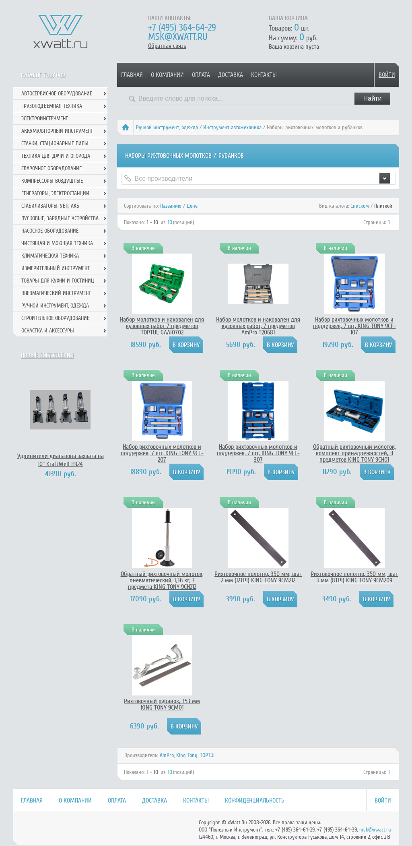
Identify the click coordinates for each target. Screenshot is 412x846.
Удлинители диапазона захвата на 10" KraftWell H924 (60, 460)
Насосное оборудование (49, 230)
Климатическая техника (50, 255)
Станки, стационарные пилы (55, 143)
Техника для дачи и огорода (55, 156)
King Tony (187, 755)
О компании (167, 75)
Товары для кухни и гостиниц (57, 280)
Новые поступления (47, 355)
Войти (387, 75)
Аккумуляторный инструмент (57, 131)
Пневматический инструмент (56, 293)
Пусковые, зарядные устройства (60, 218)
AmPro (167, 755)
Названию (170, 205)
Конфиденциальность (254, 800)
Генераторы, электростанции (55, 193)
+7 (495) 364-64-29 (182, 27)
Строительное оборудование (55, 318)
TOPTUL (208, 755)
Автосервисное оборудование (56, 93)
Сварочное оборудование (51, 168)
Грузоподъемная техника (51, 106)
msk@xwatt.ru (177, 37)
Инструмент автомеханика (232, 127)
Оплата (201, 75)
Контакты (264, 75)
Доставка (230, 75)
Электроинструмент (44, 118)
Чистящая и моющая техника (57, 243)
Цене (192, 205)
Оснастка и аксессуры (47, 330)
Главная (132, 75)
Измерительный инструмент (55, 268)
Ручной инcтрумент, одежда (167, 127)
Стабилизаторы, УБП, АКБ (50, 205)
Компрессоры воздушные (52, 180)
